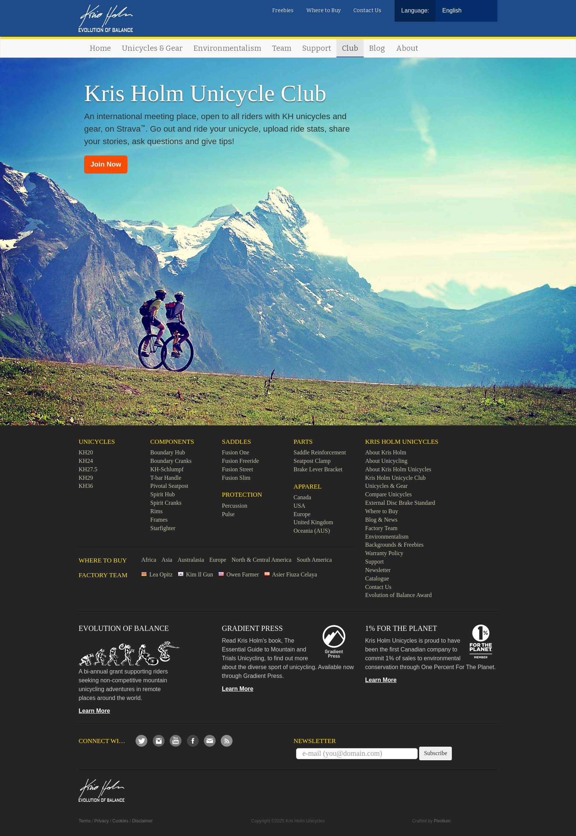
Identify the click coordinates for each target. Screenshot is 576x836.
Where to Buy (323, 10)
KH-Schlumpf (167, 469)
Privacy (101, 821)
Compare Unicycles (388, 494)
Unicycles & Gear (152, 48)
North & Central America (261, 560)
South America (314, 560)
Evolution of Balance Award (398, 595)
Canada (302, 497)
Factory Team (381, 528)
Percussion (234, 506)
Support (316, 48)
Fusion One (235, 452)
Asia (167, 560)
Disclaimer (142, 821)
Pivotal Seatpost (169, 486)
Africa (148, 560)
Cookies (120, 821)
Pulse (228, 514)
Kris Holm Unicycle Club (395, 478)
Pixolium (442, 821)
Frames (159, 520)
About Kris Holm (385, 452)
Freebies (283, 10)
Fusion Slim (236, 478)
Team (281, 48)
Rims (156, 511)
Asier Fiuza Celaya (294, 574)
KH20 (86, 452)
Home (100, 48)
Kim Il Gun (199, 574)
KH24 (86, 461)
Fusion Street (237, 469)
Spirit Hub (162, 494)
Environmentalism (227, 48)
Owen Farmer (242, 574)
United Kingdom (313, 522)
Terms (85, 821)
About (407, 48)
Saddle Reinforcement (320, 452)
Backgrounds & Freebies (394, 545)
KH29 (86, 478)
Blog (377, 48)
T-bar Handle (165, 478)
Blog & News (381, 520)
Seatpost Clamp (312, 461)
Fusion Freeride (240, 461)
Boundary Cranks (170, 461)
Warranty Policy (384, 553)
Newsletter (377, 570)
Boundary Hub (167, 452)
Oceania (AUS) (312, 531)
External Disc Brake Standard (400, 503)
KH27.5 (88, 469)
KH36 (86, 486)
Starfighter (162, 528)
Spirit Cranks (165, 503)
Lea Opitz (161, 574)
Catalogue (377, 578)
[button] (105, 165)
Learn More (94, 711)
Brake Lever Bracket (318, 469)
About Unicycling (386, 461)
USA (299, 506)
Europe (302, 514)
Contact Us (367, 10)
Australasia (190, 560)
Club (350, 48)
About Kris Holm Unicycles (398, 469)
